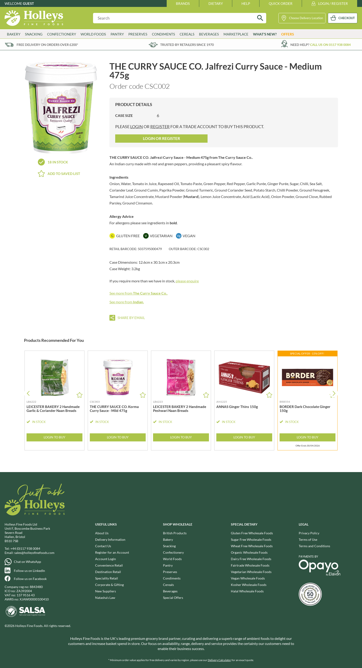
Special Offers (173, 598)
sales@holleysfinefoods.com (34, 553)
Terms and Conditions (314, 546)
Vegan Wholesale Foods (248, 578)
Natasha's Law (105, 598)
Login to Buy (54, 437)
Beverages (209, 34)
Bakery (13, 34)
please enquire (187, 281)
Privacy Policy (309, 533)
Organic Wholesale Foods (249, 552)
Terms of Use (308, 539)
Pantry (117, 34)
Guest (28, 3)
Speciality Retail (106, 578)
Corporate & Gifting (109, 585)
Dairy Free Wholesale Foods (251, 559)
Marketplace (235, 34)
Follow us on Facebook (30, 579)
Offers (287, 34)
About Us (102, 533)
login (136, 126)
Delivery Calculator (219, 660)
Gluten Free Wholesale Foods (252, 533)
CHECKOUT (346, 18)
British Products (175, 533)
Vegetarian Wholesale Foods (251, 572)
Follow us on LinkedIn (29, 571)
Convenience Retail (109, 565)
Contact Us (103, 546)
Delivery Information (110, 539)
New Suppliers (105, 591)
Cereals (187, 34)
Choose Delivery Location (306, 18)
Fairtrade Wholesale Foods (250, 565)
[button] (334, 393)
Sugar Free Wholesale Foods (251, 539)
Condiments (163, 34)
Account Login (105, 559)
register (160, 126)
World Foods (93, 34)
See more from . (138, 293)
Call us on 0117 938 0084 (330, 45)
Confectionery (61, 34)
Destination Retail (108, 572)
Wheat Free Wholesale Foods (252, 546)
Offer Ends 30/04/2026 (308, 445)
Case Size (124, 115)
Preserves (137, 34)
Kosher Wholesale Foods (248, 585)
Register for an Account (112, 552)
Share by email (131, 318)
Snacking (33, 34)
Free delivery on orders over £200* (47, 45)
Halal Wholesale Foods (247, 591)
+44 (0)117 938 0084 (25, 548)
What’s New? (265, 34)
